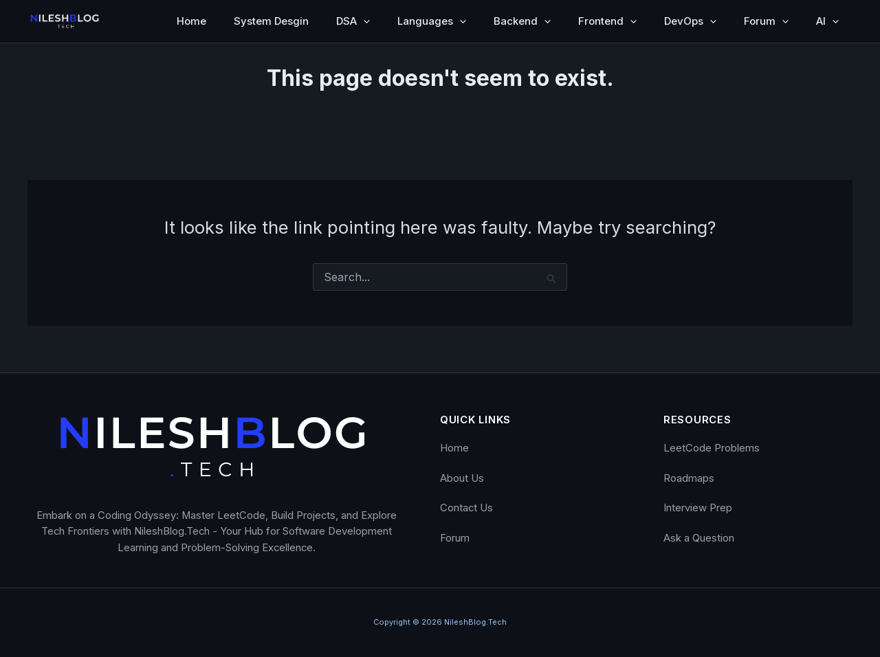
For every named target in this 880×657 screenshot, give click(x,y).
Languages (431, 21)
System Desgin (271, 20)
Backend (522, 21)
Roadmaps (688, 478)
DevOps (690, 21)
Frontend (607, 21)
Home (191, 20)
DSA (353, 21)
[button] (363, 21)
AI (827, 21)
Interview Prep (697, 508)
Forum (766, 21)
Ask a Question (698, 538)
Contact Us (466, 508)
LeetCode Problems (711, 448)
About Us (462, 478)
